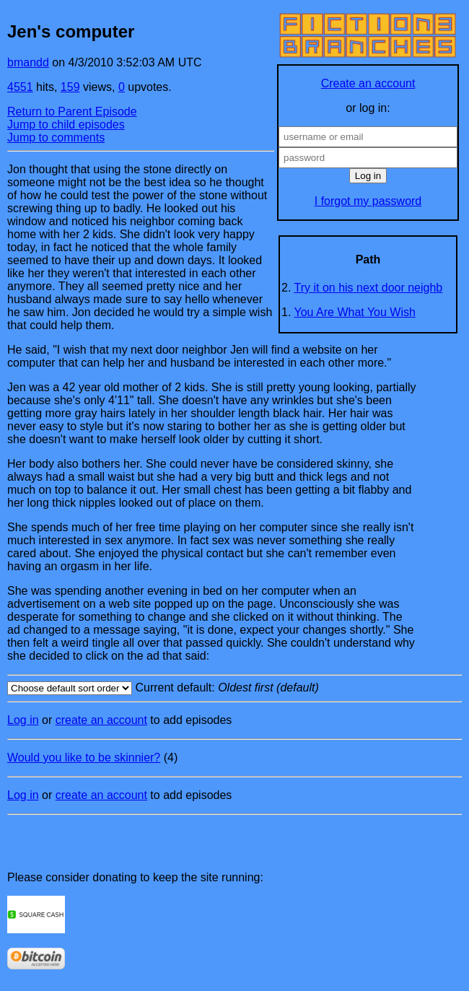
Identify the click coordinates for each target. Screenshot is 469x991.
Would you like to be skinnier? (83, 757)
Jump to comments (56, 137)
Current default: (234, 688)
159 (70, 87)
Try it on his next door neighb (368, 287)
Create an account (368, 83)
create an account (101, 720)
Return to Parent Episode (72, 111)
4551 (20, 87)
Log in (23, 720)
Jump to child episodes (66, 124)
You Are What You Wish (355, 312)
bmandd (28, 62)
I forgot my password (368, 201)
